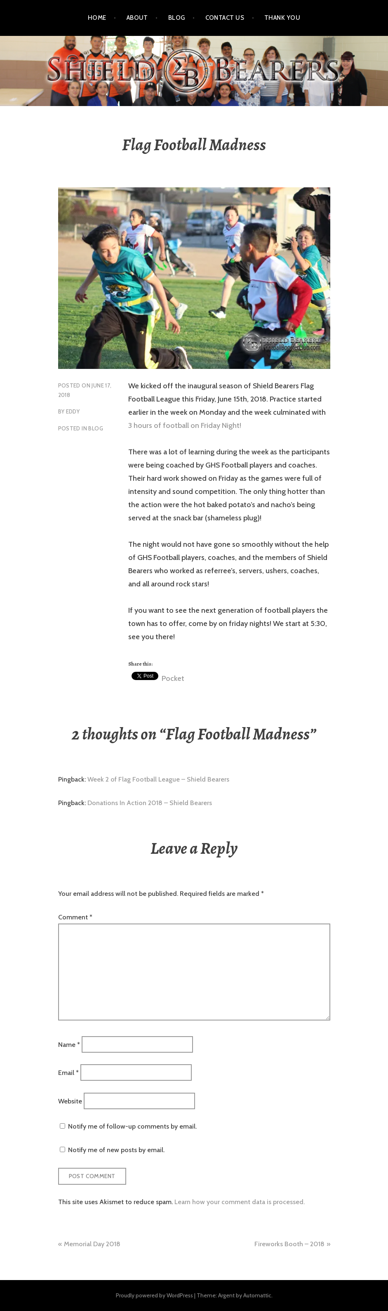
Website (70, 1101)
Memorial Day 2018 (92, 1244)
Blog (176, 17)
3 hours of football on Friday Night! (184, 425)
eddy (73, 411)
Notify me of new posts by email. (116, 1150)
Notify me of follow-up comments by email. (132, 1126)
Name (69, 1044)
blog (95, 428)
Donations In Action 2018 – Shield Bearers (149, 803)
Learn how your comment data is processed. (239, 1202)
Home (97, 17)
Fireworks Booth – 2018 (289, 1244)
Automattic (257, 1295)
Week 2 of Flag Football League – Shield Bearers (158, 779)
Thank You (282, 17)
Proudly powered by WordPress (154, 1295)
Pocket (173, 678)
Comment (75, 917)
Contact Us (225, 17)
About (137, 17)
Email (68, 1073)
